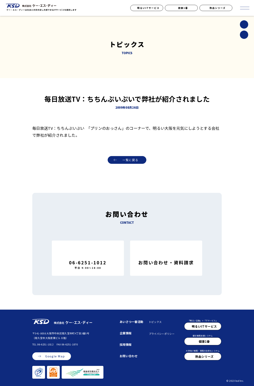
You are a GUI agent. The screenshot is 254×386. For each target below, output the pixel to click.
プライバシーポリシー (162, 334)
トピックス (155, 322)
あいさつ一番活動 (131, 321)
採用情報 (125, 344)
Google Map (55, 356)
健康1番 (183, 7)
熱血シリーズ (218, 7)
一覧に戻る (130, 160)
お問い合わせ (128, 356)
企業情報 (125, 333)
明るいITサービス (148, 7)
